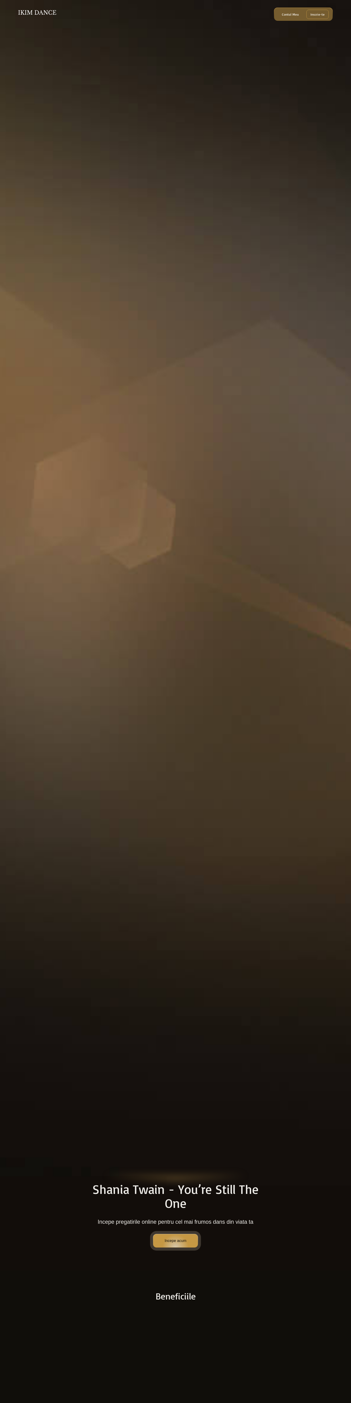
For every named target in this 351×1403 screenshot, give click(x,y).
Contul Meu (290, 14)
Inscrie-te (317, 14)
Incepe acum (175, 1241)
